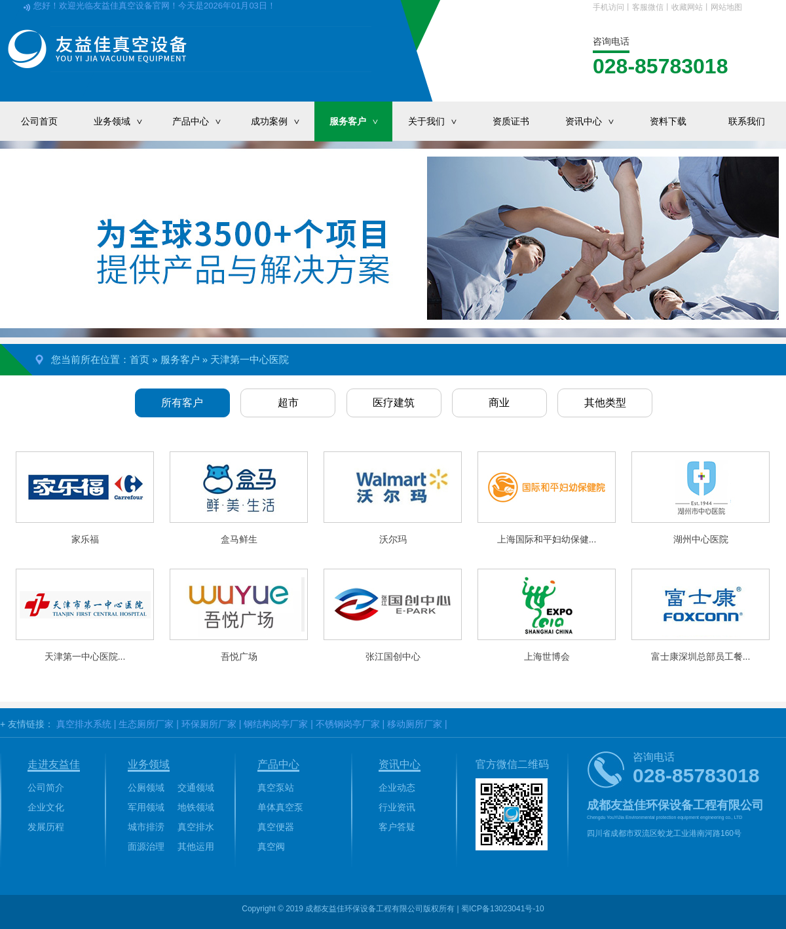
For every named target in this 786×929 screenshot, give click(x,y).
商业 (499, 402)
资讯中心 (596, 121)
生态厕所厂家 (146, 724)
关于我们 (439, 121)
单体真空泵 (280, 807)
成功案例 (282, 121)
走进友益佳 (54, 764)
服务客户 (360, 121)
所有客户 (182, 402)
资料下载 (668, 121)
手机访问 (608, 7)
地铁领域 (196, 807)
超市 (288, 402)
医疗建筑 (394, 402)
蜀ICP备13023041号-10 (502, 908)
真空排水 (196, 827)
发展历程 (46, 827)
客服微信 (648, 7)
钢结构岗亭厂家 (276, 724)
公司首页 (39, 121)
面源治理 (146, 846)
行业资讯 (397, 807)
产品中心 (203, 121)
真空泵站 (275, 787)
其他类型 (605, 402)
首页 (139, 359)
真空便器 (275, 827)
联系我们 (746, 121)
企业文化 (46, 807)
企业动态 (397, 787)
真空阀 (271, 846)
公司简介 (46, 787)
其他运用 (196, 846)
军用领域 (146, 807)
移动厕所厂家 (414, 724)
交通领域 (196, 787)
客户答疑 (397, 827)
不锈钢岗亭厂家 (348, 724)
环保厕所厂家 (208, 724)
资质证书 (511, 121)
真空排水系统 (83, 724)
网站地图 (726, 7)
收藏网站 (687, 7)
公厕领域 (146, 787)
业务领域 (125, 121)
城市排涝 (146, 827)
